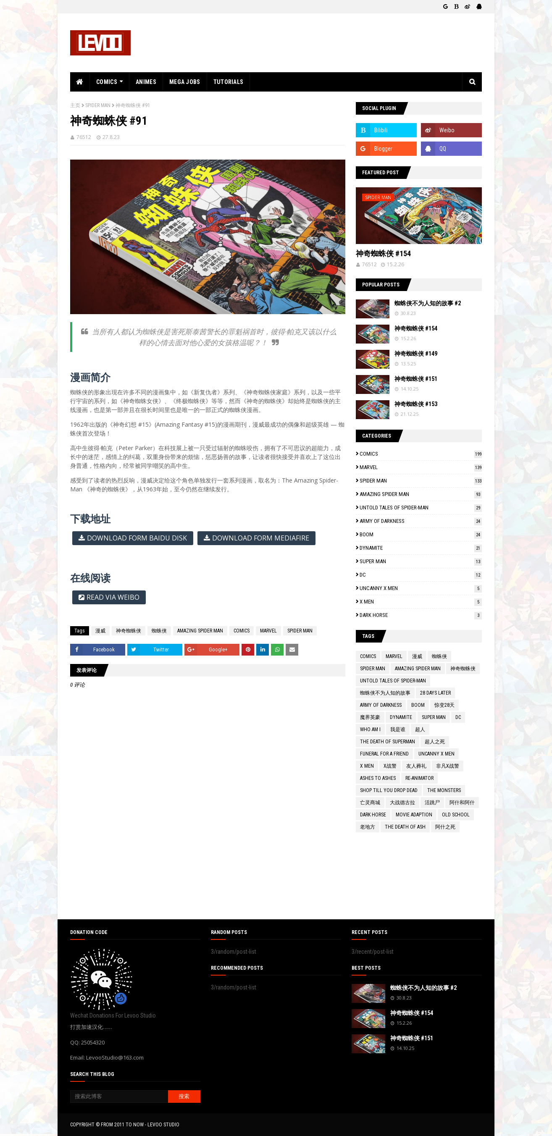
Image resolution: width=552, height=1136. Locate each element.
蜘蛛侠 (159, 631)
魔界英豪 (370, 717)
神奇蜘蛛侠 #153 (415, 404)
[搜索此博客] (119, 1096)
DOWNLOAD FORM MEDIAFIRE (260, 538)
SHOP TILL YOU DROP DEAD (389, 790)
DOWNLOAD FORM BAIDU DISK (137, 538)
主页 (75, 105)
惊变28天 (444, 705)
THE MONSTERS (444, 790)
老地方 (367, 827)
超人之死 (435, 742)
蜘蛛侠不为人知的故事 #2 (427, 303)
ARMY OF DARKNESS (421, 521)
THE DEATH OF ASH (405, 827)
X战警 (390, 766)
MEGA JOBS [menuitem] (184, 82)
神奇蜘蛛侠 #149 (415, 353)
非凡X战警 (447, 766)
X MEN (421, 601)
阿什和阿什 (462, 802)
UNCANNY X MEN (421, 588)
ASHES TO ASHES (378, 778)
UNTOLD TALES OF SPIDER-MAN (421, 507)
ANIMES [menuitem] (146, 82)
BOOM (421, 534)
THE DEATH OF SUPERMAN (387, 742)
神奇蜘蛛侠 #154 (383, 253)
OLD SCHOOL (456, 815)
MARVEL (268, 631)
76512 (83, 137)
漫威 (100, 631)
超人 (420, 729)
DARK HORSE (421, 615)
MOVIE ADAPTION (414, 815)
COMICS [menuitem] (106, 82)
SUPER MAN (421, 561)
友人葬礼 (416, 766)
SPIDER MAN (97, 105)
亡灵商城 (370, 802)
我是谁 (397, 729)
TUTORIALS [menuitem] (228, 82)
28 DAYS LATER (435, 693)
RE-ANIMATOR (419, 778)
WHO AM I (370, 729)
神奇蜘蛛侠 (128, 631)
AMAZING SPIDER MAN (200, 631)
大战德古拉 (402, 802)
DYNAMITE (421, 548)
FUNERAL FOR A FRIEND (384, 754)
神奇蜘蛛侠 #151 (415, 378)
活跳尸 (432, 802)
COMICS (242, 631)
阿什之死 (445, 827)
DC (421, 575)
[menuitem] (80, 82)
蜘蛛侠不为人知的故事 (385, 693)
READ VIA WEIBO (113, 597)
